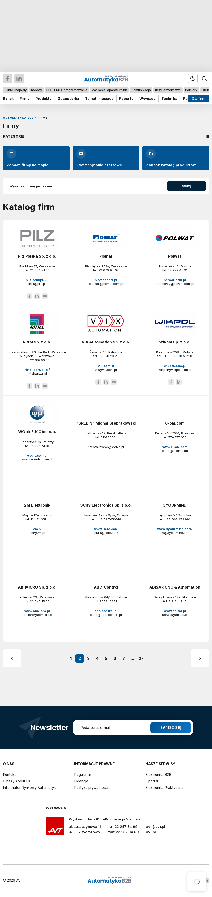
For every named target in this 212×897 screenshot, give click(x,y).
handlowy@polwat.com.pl (175, 284)
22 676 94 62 (108, 270)
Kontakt (9, 774)
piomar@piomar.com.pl (106, 284)
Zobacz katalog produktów (171, 158)
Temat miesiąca (99, 98)
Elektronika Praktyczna (164, 787)
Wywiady (147, 98)
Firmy (25, 98)
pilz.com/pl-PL (37, 280)
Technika (169, 98)
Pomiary (191, 90)
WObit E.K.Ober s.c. (37, 431)
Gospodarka (68, 98)
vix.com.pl (106, 366)
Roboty (36, 90)
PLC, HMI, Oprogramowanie (66, 90)
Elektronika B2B (158, 774)
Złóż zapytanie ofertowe (99, 158)
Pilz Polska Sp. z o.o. (37, 256)
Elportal (151, 781)
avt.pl (151, 832)
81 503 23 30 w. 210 (177, 356)
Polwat (174, 256)
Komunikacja (141, 90)
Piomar (105, 256)
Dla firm (199, 98)
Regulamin (82, 774)
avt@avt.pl (155, 826)
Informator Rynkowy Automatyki (29, 787)
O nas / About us (16, 781)
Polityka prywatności (91, 787)
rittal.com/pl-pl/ (37, 370)
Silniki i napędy (16, 90)
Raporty (126, 98)
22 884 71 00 (40, 270)
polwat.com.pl (175, 280)
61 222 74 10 (39, 446)
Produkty (43, 98)
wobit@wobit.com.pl (37, 459)
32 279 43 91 (177, 270)
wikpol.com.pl (175, 366)
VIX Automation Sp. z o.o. (106, 342)
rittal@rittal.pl (37, 373)
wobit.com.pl (37, 455)
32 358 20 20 (109, 356)
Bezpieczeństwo (168, 90)
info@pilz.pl (37, 284)
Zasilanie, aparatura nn (109, 90)
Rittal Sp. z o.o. (37, 342)
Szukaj (186, 186)
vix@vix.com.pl (106, 370)
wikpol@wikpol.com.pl (174, 370)
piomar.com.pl (106, 280)
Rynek (8, 98)
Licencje (81, 781)
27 (141, 658)
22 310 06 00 (40, 360)
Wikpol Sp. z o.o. (174, 342)
